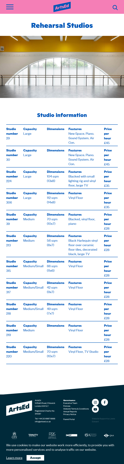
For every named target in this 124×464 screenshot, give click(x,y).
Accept (35, 457)
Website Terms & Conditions (76, 408)
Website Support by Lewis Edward (103, 420)
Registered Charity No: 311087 (45, 412)
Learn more (14, 457)
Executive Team (70, 402)
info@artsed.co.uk (43, 421)
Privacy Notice (69, 414)
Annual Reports (70, 411)
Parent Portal (69, 419)
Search (115, 7)
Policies (66, 405)
